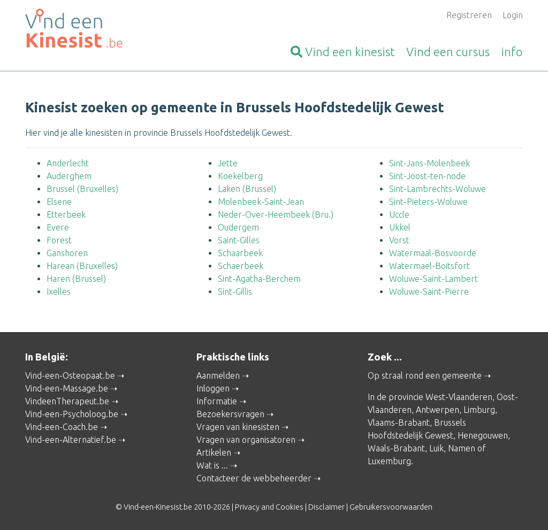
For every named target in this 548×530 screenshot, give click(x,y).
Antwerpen (437, 409)
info (512, 51)
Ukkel (399, 227)
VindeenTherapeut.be (67, 401)
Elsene (59, 201)
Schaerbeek (240, 266)
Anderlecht (68, 163)
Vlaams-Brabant (399, 422)
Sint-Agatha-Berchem (259, 278)
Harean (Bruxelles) (82, 266)
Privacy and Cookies (269, 507)
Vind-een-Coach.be (61, 427)
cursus (448, 51)
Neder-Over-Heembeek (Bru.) (275, 214)
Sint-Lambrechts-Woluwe (437, 189)
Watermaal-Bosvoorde (432, 253)
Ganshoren (67, 253)
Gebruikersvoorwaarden (390, 507)
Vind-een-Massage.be (66, 388)
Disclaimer (326, 507)
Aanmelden (218, 375)
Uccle (399, 214)
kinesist (343, 51)
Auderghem (69, 176)
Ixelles (59, 291)
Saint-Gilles (239, 240)
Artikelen (213, 452)
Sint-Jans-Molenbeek (429, 163)
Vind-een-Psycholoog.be (71, 414)
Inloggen (213, 388)
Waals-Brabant (396, 448)
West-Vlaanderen (458, 397)
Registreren (469, 15)
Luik (436, 448)
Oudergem (238, 227)
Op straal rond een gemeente (425, 375)
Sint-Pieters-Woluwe (428, 201)
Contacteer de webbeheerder (253, 478)
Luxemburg (389, 461)
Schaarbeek (240, 253)
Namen (461, 448)
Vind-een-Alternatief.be (70, 439)
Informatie (216, 401)
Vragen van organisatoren (245, 439)
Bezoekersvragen (230, 414)
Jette (228, 163)
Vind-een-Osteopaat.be (70, 375)
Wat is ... (212, 465)
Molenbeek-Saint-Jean (261, 201)
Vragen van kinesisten (237, 427)
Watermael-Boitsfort (429, 266)
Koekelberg (240, 176)
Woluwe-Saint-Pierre (429, 291)
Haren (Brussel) (76, 278)
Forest (59, 240)
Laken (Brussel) (247, 189)
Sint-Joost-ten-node (427, 176)
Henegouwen (483, 435)
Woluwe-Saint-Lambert (433, 278)
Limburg (479, 409)
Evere (58, 227)
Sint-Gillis (235, 291)
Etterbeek (66, 214)
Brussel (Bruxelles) (82, 189)
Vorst (399, 240)
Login (513, 15)
